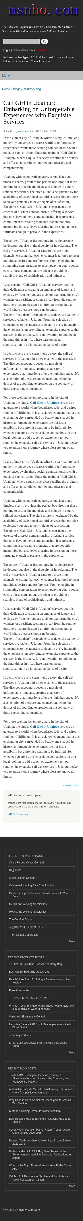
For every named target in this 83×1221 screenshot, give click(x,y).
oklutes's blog (32, 89)
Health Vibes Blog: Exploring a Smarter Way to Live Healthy (39, 981)
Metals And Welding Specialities (28, 904)
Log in (7, 50)
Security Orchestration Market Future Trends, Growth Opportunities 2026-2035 (40, 1131)
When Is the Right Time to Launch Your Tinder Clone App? (40, 1167)
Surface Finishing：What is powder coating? (35, 1111)
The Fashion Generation (23, 934)
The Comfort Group (20, 919)
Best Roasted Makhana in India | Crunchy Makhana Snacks (39, 1120)
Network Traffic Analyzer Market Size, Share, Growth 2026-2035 (40, 1142)
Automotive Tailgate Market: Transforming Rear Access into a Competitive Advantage (41, 1091)
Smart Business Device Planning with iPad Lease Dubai (38, 1044)
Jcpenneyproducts (20, 1035)
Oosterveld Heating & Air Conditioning (31, 885)
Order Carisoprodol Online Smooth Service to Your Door (38, 895)
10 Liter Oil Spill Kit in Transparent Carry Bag (35, 964)
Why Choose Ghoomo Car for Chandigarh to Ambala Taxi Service (40, 1102)
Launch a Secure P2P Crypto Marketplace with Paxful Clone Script (40, 1026)
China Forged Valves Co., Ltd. (26, 862)
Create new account (25, 50)
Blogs (16, 89)
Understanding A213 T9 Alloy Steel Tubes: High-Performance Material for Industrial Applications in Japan (40, 1154)
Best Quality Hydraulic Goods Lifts (29, 971)
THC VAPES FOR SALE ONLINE (28, 997)
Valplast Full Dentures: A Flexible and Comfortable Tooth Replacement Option (38, 1178)
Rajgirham (15, 870)
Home (6, 89)
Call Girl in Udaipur (44, 402)
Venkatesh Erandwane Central (27, 1016)
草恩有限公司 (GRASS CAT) (26, 927)
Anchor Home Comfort (22, 877)
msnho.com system (30, 1209)
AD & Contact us (18, 814)
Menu (6, 75)
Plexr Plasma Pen (19, 990)
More (72, 941)
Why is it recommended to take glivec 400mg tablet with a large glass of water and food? (42, 1007)
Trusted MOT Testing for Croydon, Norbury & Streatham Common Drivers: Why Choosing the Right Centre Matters (38, 1078)
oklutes (22, 131)
